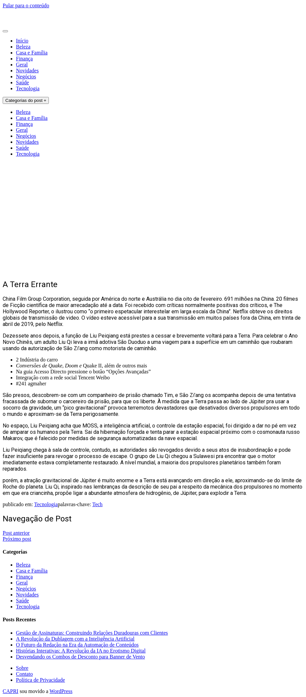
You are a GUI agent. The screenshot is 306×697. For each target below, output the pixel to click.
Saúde (22, 82)
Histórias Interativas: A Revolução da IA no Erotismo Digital (81, 651)
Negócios (26, 76)
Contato (24, 674)
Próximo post (17, 539)
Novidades (27, 70)
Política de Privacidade (40, 680)
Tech (97, 504)
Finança (24, 58)
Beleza (23, 46)
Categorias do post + (25, 100)
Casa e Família (32, 52)
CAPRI (10, 691)
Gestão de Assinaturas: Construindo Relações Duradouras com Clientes (92, 633)
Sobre (22, 668)
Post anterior (16, 533)
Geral (22, 64)
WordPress (61, 691)
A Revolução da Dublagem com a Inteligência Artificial (75, 639)
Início (22, 40)
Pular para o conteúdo (26, 5)
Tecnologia (28, 88)
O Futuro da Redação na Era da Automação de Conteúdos (77, 645)
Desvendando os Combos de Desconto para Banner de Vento (80, 656)
